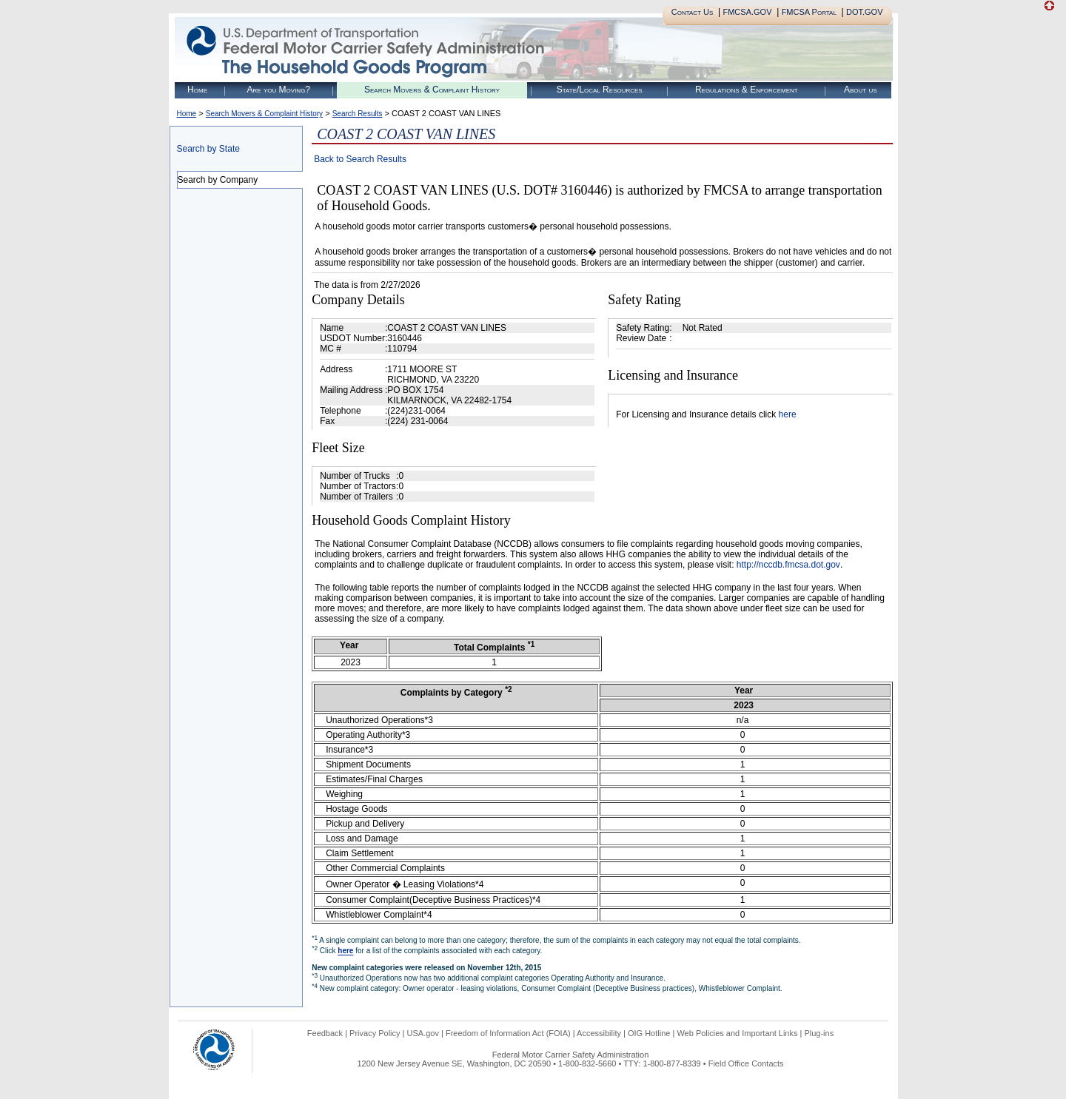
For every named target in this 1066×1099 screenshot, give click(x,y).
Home (197, 89)
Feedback (325, 1033)
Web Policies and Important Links (737, 1033)
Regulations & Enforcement (746, 89)
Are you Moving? (278, 89)
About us (860, 89)
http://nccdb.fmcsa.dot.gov (788, 564)
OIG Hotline (649, 1033)
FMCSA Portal (809, 11)
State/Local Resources (600, 89)
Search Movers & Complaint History (432, 89)
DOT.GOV (864, 11)
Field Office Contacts (746, 1063)
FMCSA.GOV (747, 11)
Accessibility (599, 1033)
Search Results (357, 114)
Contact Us (692, 11)
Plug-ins (819, 1033)
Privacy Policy (374, 1033)
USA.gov (423, 1033)
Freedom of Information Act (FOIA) (508, 1033)
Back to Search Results (360, 159)
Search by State (208, 149)
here (788, 414)
